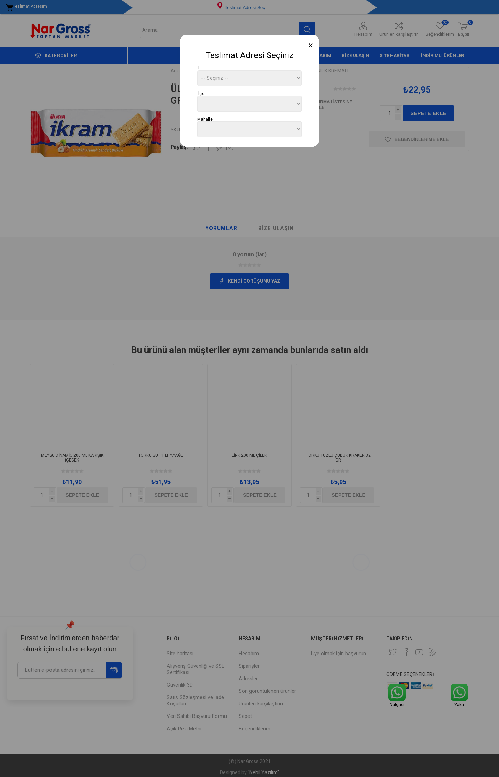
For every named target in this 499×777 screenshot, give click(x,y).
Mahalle (205, 119)
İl (198, 67)
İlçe (200, 93)
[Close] (311, 45)
